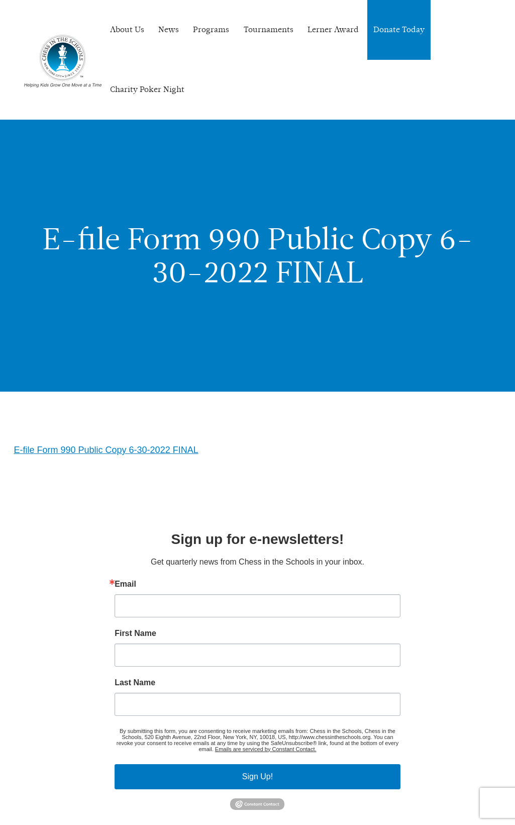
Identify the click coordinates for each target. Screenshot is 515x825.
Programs (211, 29)
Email (125, 584)
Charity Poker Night (147, 89)
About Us (127, 29)
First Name (135, 633)
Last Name (135, 683)
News (168, 29)
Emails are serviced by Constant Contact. (266, 749)
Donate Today (399, 29)
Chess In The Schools (63, 61)
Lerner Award (333, 29)
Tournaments (268, 29)
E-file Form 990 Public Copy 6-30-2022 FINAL (106, 450)
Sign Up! (257, 776)
